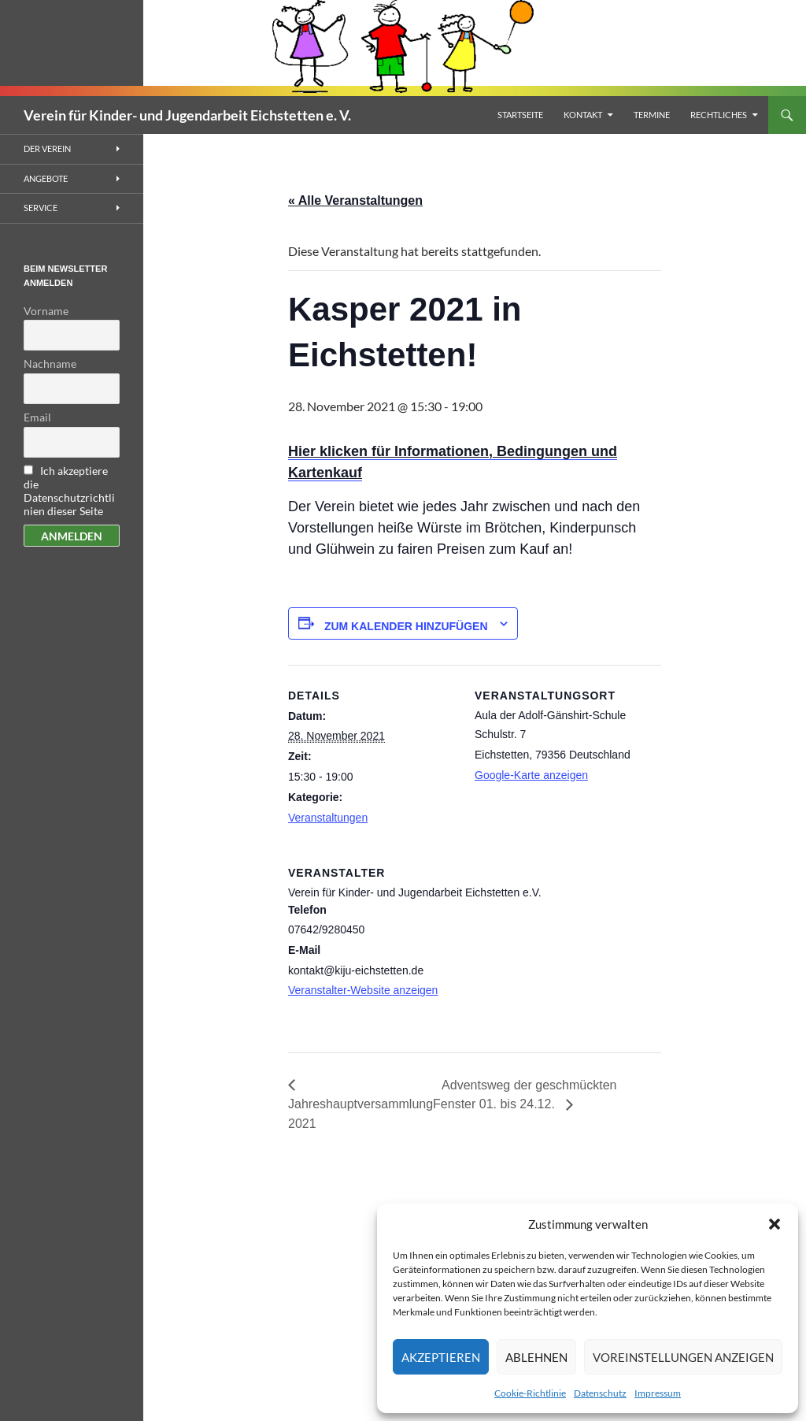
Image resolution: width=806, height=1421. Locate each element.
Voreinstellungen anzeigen (683, 1357)
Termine (652, 114)
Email (37, 417)
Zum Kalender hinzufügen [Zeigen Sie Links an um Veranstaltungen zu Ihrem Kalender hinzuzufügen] (406, 626)
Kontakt (583, 114)
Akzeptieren (440, 1357)
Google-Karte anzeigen (531, 775)
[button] (774, 1224)
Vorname (46, 310)
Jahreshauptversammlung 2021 (360, 1113)
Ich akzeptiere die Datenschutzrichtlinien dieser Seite (69, 491)
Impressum (657, 1393)
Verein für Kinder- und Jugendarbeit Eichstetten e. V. (187, 115)
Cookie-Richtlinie (530, 1393)
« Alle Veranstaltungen (355, 200)
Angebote (46, 178)
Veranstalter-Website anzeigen (363, 990)
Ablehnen (536, 1357)
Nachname (50, 363)
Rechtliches (718, 114)
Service (40, 207)
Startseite (520, 114)
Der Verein (47, 148)
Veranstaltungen (328, 817)
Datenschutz (600, 1393)
